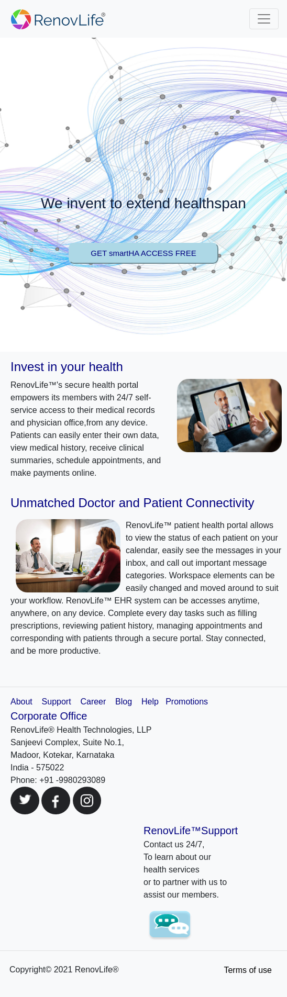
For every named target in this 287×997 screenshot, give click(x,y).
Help (150, 701)
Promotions (186, 701)
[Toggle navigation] (264, 18)
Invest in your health (66, 367)
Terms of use (248, 970)
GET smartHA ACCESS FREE (143, 253)
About (21, 701)
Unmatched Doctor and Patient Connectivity (132, 503)
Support (57, 701)
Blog (123, 701)
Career (93, 701)
